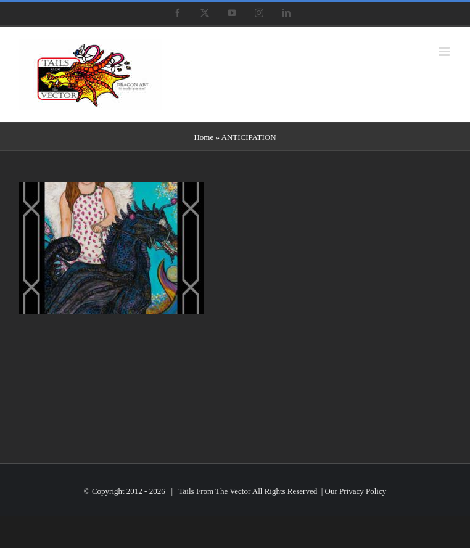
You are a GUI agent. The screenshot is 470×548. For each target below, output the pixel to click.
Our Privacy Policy (356, 491)
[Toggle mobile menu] (445, 51)
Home (203, 137)
